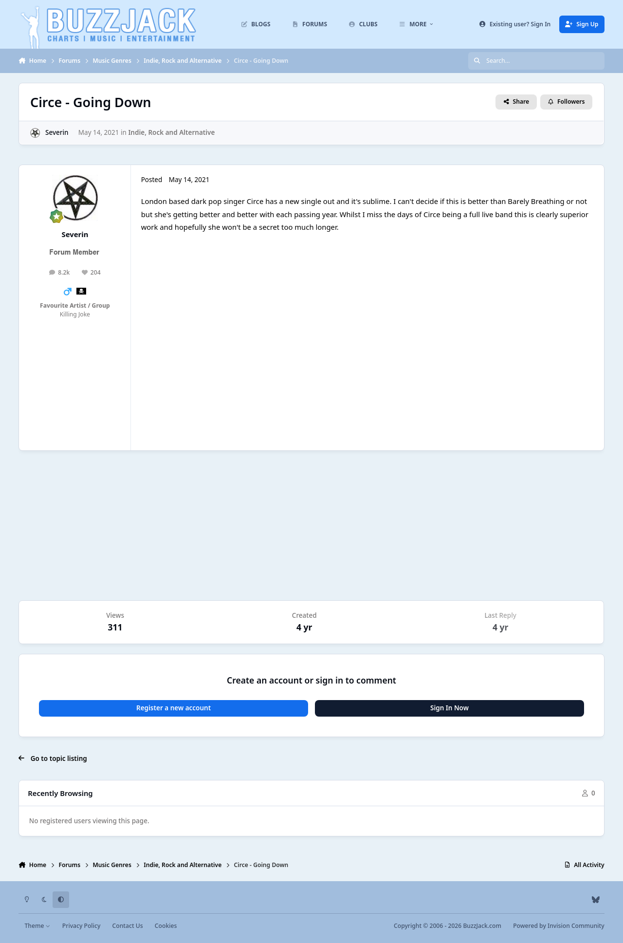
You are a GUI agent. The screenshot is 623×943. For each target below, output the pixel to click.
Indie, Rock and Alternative (171, 132)
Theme (38, 926)
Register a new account (173, 707)
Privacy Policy (81, 926)
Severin (57, 132)
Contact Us (127, 926)
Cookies (166, 926)
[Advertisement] (311, 525)
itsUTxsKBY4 (263, 342)
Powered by (558, 926)
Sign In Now (449, 707)
